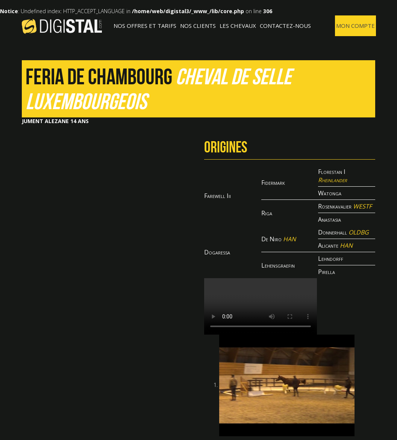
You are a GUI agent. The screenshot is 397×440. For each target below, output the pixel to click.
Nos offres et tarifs (145, 25)
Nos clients (198, 25)
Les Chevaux (238, 25)
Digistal (62, 26)
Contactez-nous (285, 25)
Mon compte (355, 25)
